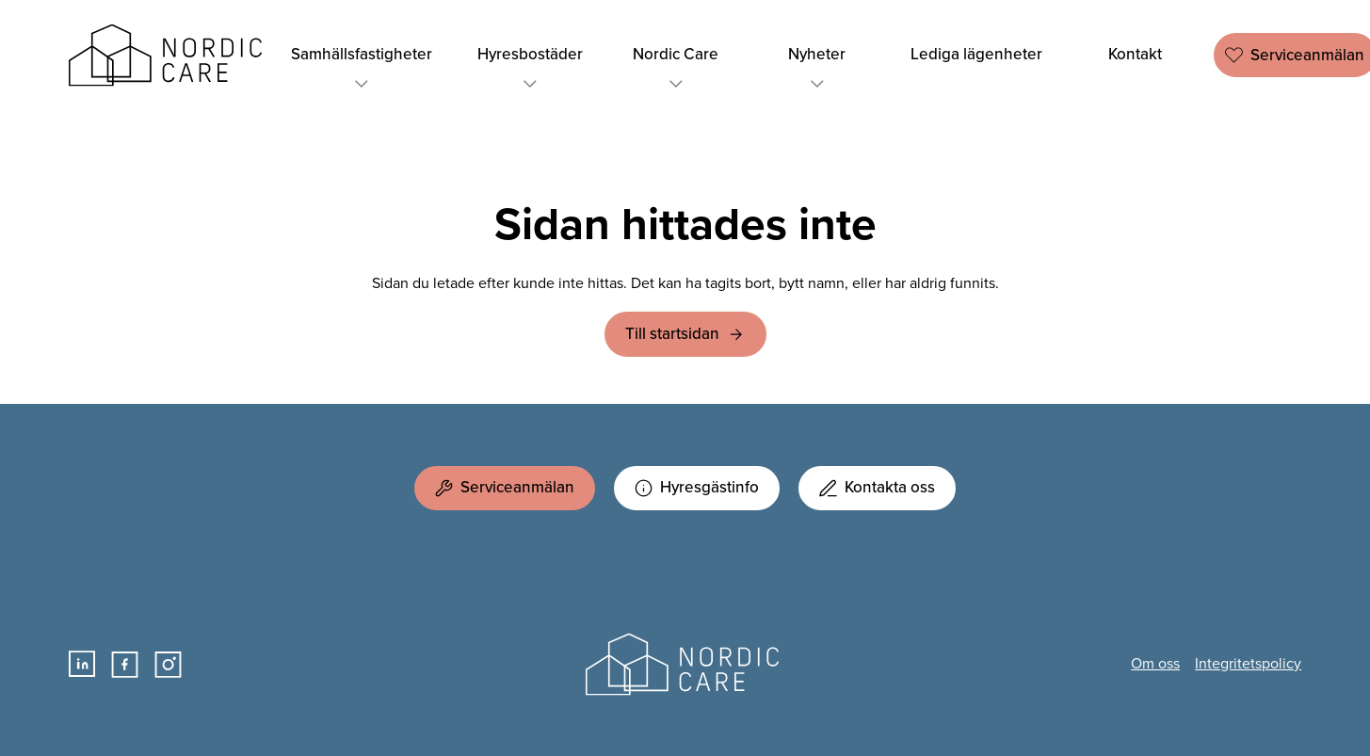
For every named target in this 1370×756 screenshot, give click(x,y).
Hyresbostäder (530, 69)
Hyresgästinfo (697, 487)
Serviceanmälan (504, 487)
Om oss (1155, 663)
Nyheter (817, 69)
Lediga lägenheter (976, 54)
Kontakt (1135, 54)
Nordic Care (168, 55)
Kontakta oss (877, 487)
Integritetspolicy (1248, 663)
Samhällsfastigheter (361, 69)
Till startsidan (672, 334)
